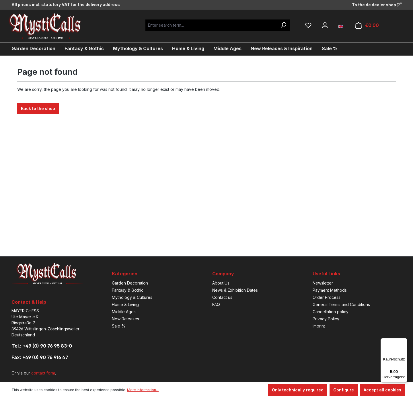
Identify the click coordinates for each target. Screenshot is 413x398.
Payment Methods (330, 290)
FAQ (216, 304)
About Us (220, 283)
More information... (143, 390)
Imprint (319, 326)
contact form (43, 372)
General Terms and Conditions (341, 304)
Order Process (326, 297)
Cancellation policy (330, 311)
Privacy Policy (326, 318)
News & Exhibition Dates (235, 290)
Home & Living (125, 304)
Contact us (222, 297)
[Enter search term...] (211, 25)
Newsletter (323, 283)
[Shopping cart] (367, 25)
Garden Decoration (130, 283)
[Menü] (403, 341)
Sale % (118, 326)
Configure (343, 389)
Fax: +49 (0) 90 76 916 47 (39, 357)
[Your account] (325, 25)
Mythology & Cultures (132, 297)
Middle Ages (124, 311)
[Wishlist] (308, 25)
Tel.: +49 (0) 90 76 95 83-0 (41, 346)
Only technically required (298, 389)
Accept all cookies (382, 389)
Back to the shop (38, 108)
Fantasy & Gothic (127, 290)
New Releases (125, 318)
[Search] (283, 25)
